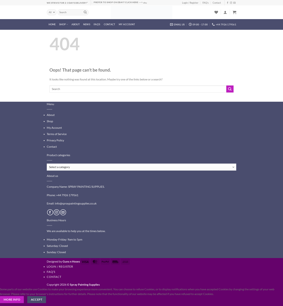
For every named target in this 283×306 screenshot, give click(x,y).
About (75, 24)
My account (127, 24)
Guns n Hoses (71, 261)
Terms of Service (57, 134)
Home (52, 24)
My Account (54, 127)
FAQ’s (206, 2)
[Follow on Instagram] (231, 3)
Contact (217, 2)
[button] (225, 12)
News (86, 24)
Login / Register (190, 2)
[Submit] (85, 12)
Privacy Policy (55, 140)
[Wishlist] (216, 12)
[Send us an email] (234, 3)
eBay (145, 3)
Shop (63, 24)
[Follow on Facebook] (228, 3)
